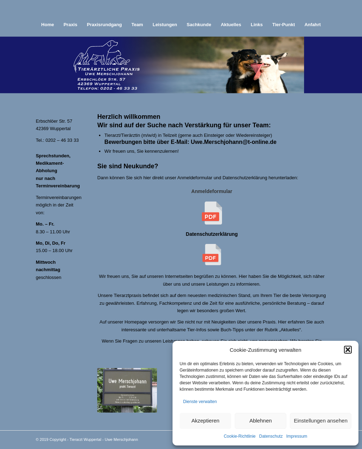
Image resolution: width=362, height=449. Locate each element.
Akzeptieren (205, 421)
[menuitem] (48, 25)
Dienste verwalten (200, 401)
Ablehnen (260, 421)
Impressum (296, 436)
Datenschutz (271, 436)
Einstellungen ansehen (321, 421)
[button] (347, 349)
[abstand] (181, 8)
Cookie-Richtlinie (240, 436)
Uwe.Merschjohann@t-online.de (233, 142)
